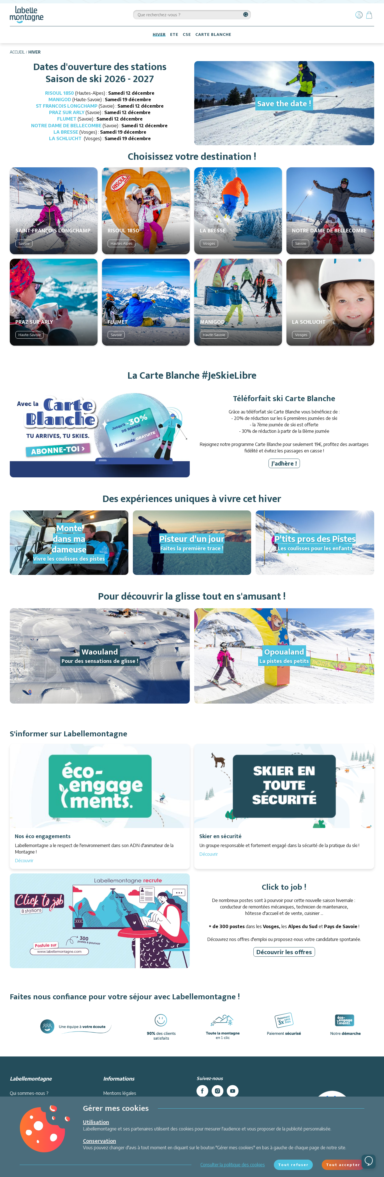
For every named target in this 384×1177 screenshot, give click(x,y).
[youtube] (233, 1091)
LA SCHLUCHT (65, 138)
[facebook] (202, 1091)
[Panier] (369, 15)
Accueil (17, 52)
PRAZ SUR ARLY (66, 112)
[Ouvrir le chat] (369, 1162)
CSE (187, 34)
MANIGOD (59, 99)
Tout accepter (343, 1164)
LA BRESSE (66, 132)
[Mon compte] (359, 15)
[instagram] (217, 1091)
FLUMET (67, 119)
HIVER (159, 34)
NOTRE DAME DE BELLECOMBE (66, 125)
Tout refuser (293, 1164)
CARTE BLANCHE (213, 34)
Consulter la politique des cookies (232, 1164)
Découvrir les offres (284, 951)
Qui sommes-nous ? (29, 1093)
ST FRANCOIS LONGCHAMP (67, 106)
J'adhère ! (284, 463)
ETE (174, 34)
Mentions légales (119, 1093)
